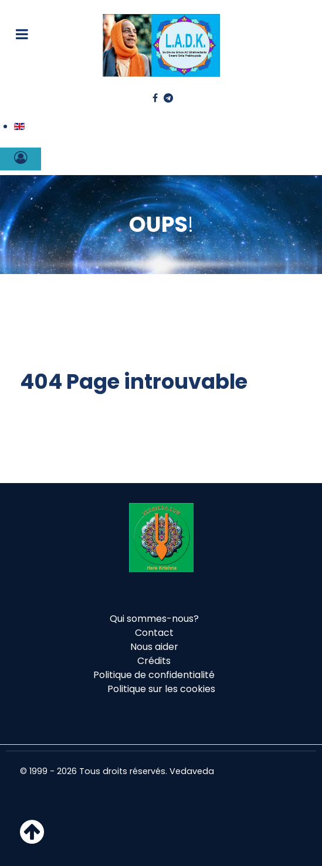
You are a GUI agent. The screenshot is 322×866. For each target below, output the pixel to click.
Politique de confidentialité (154, 675)
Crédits (154, 661)
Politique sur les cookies (161, 689)
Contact (154, 632)
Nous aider (154, 646)
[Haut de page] (32, 839)
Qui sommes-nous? (154, 618)
